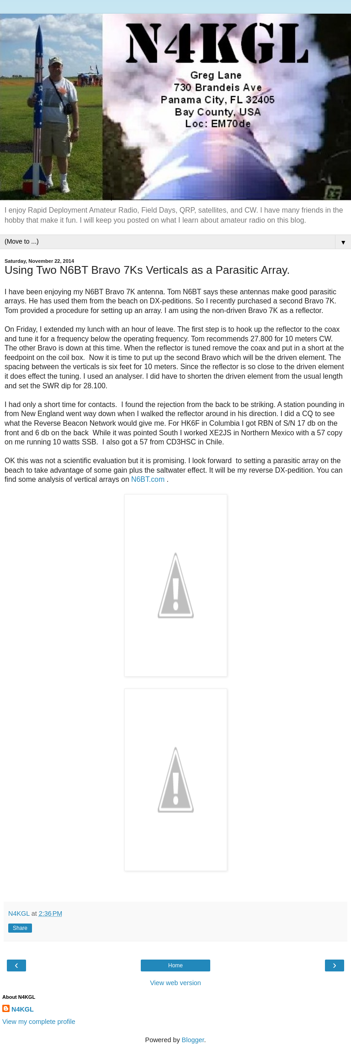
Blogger (193, 1040)
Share (20, 928)
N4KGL (22, 1009)
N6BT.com (148, 479)
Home (175, 965)
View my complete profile (38, 1021)
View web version (175, 982)
